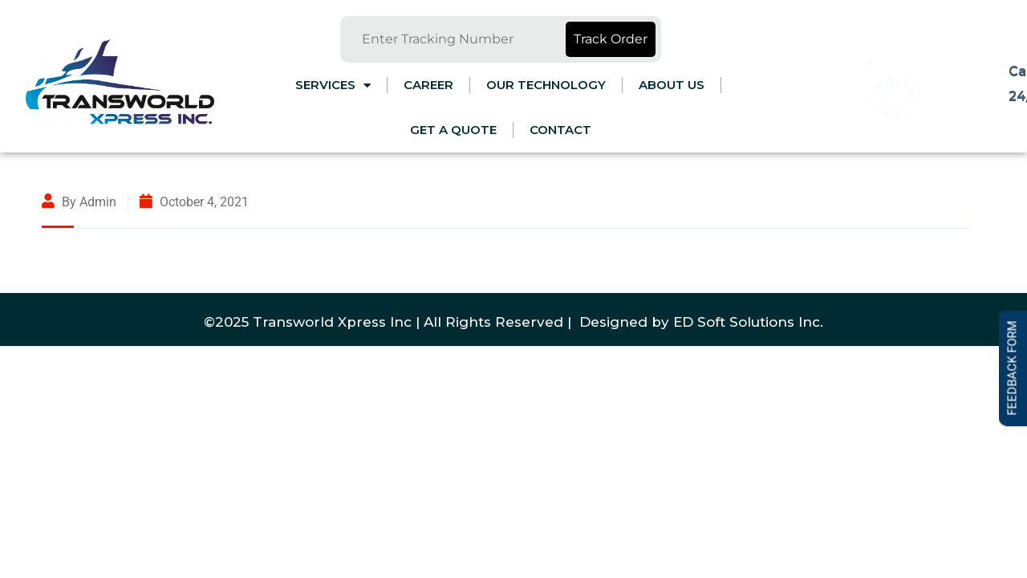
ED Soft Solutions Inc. (748, 322)
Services (333, 85)
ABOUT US (671, 84)
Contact (560, 129)
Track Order (610, 39)
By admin (79, 202)
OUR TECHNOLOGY (546, 84)
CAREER (428, 84)
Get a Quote (453, 129)
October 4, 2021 (194, 202)
